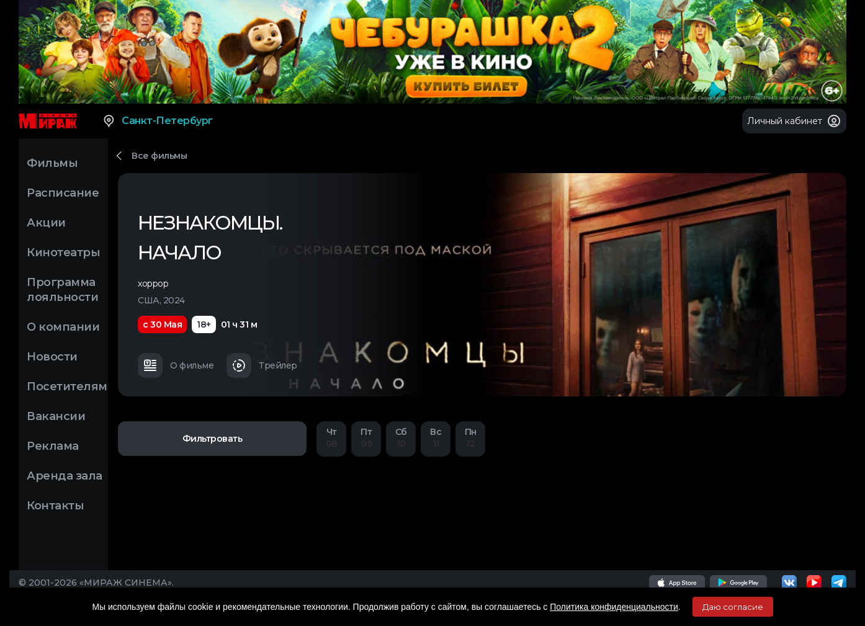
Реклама (53, 446)
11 (436, 437)
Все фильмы (159, 155)
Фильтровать (212, 438)
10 (401, 437)
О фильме (175, 365)
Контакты (55, 505)
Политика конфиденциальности (614, 607)
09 (366, 437)
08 (331, 437)
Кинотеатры (63, 252)
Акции (46, 223)
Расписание (63, 193)
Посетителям (67, 386)
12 (470, 437)
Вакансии (56, 416)
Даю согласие (732, 607)
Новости (52, 357)
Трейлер (261, 365)
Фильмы (52, 163)
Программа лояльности (62, 289)
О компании (63, 327)
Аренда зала (64, 476)
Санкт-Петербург (157, 121)
